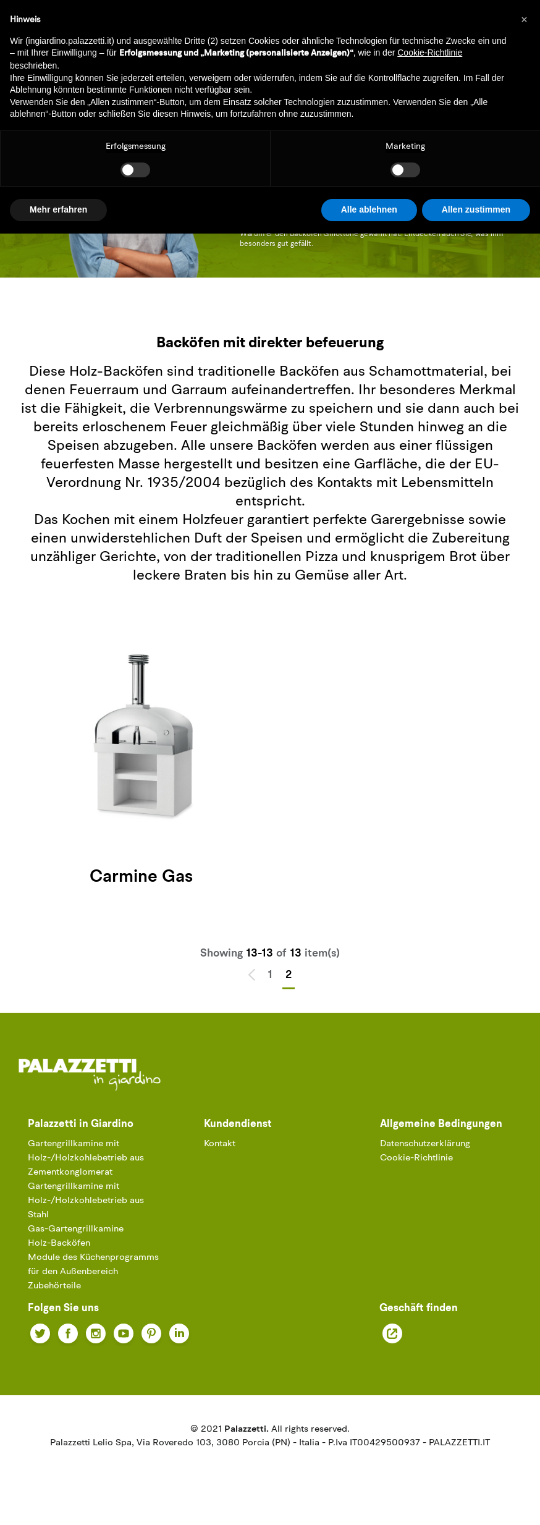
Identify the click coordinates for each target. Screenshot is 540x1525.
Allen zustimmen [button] (476, 209)
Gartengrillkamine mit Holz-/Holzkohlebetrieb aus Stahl (86, 1201)
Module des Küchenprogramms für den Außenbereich (93, 1265)
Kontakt (219, 1144)
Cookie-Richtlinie (416, 1158)
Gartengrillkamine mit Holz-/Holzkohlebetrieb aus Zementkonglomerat (86, 1158)
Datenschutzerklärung (425, 1144)
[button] (524, 20)
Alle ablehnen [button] (369, 209)
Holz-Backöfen (59, 1243)
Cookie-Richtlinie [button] (429, 52)
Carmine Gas (141, 877)
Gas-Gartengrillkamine (76, 1229)
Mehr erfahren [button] (58, 209)
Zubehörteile (54, 1286)
